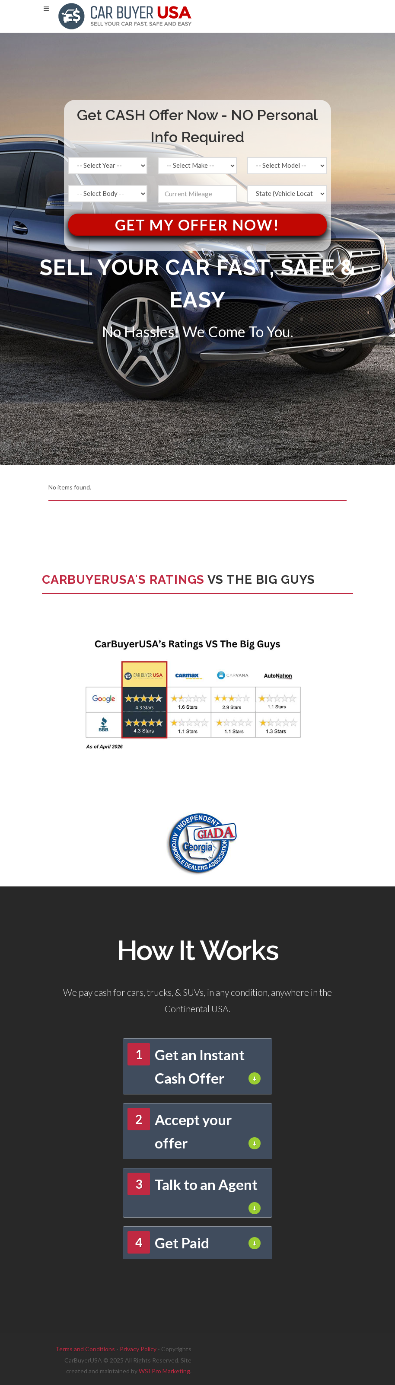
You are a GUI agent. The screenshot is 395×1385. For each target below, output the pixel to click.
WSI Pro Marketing (164, 1371)
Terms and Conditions (85, 1349)
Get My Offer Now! (197, 224)
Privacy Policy (138, 1349)
